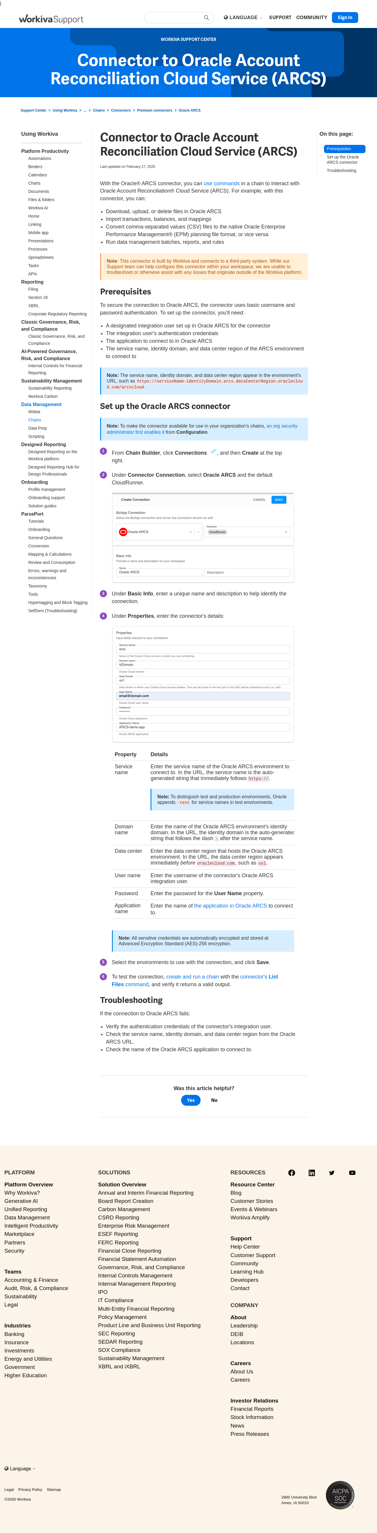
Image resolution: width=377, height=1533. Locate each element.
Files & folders (41, 199)
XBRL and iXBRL (119, 1365)
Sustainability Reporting (50, 388)
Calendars (37, 175)
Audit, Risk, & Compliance (36, 1287)
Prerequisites (339, 148)
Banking (14, 1333)
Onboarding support (46, 497)
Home (33, 216)
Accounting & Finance (31, 1278)
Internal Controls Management (135, 1274)
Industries (17, 1324)
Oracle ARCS (190, 110)
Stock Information (251, 1416)
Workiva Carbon (43, 396)
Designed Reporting (43, 444)
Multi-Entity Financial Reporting (136, 1307)
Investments (19, 1349)
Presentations (41, 241)
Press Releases (249, 1432)
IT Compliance (116, 1299)
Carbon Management (124, 1208)
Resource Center (252, 1183)
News (237, 1424)
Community (244, 1262)
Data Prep (37, 428)
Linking (34, 224)
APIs (32, 273)
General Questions (45, 537)
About (238, 1316)
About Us (241, 1370)
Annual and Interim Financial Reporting (146, 1191)
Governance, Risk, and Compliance (141, 1266)
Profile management (46, 489)
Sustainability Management (51, 380)
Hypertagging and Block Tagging (57, 602)
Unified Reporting (25, 1208)
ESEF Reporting (118, 1233)
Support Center (33, 110)
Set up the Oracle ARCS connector (343, 160)
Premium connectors (154, 110)
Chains (99, 110)
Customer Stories (251, 1199)
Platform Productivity (45, 151)
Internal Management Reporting (137, 1282)
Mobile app (38, 232)
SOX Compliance (119, 1348)
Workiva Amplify (249, 1216)
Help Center (245, 1245)
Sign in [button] (345, 17)
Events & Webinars (253, 1208)
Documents (38, 191)
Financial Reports (251, 1407)
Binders (35, 166)
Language (245, 17)
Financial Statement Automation (137, 1257)
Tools (33, 594)
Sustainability (20, 1295)
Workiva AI (38, 208)
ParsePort (32, 513)
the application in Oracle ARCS (230, 904)
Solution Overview (122, 1183)
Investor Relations (254, 1399)
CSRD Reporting (118, 1216)
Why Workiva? (22, 1191)
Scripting (36, 436)
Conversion (38, 546)
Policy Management (122, 1315)
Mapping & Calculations (50, 554)
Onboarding (34, 482)
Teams (13, 1270)
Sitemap (54, 1488)
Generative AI (21, 1199)
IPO (103, 1290)
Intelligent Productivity (31, 1224)
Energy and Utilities (28, 1357)
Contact (239, 1287)
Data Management (41, 404)
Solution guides (42, 506)
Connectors (121, 110)
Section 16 (38, 297)
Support (241, 1237)
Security (14, 1249)
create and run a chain (192, 976)
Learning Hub (247, 1270)
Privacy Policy (30, 1488)
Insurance (16, 1341)
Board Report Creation (125, 1199)
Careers (240, 1362)
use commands (222, 183)
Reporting (32, 281)
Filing (33, 289)
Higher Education (25, 1374)
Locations (242, 1341)
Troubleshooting (341, 170)
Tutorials (36, 521)
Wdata (34, 411)
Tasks (33, 265)
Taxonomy (37, 586)
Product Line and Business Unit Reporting (149, 1324)
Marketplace (19, 1233)
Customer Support (252, 1254)
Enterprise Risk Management (133, 1224)
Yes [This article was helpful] (191, 1099)
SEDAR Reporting (120, 1340)
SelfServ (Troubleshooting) (52, 610)
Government (19, 1366)
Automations (39, 158)
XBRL (33, 305)
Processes (37, 249)
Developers (244, 1278)
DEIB (236, 1333)
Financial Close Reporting (129, 1249)
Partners (14, 1241)
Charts (34, 183)
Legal (11, 1303)
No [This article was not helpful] (214, 1099)
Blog (236, 1191)
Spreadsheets (41, 257)
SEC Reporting (116, 1332)
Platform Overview (28, 1183)
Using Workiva (65, 110)
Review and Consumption (51, 562)
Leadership (244, 1324)
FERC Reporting (118, 1241)
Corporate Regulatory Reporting (57, 314)
